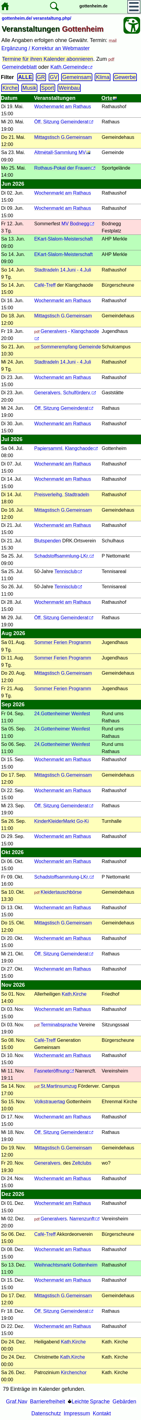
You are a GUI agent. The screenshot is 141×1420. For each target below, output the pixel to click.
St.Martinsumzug (59, 1086)
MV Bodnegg (75, 223)
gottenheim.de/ (17, 18)
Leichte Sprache (91, 1402)
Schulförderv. (77, 392)
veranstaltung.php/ (52, 18)
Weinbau (69, 88)
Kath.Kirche (74, 994)
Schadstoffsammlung (56, 555)
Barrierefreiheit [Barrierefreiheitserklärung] (47, 1402)
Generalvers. (48, 392)
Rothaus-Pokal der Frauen (62, 167)
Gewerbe (125, 77)
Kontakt (102, 1413)
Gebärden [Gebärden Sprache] (124, 1402)
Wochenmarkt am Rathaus (62, 106)
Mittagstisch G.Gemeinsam (63, 137)
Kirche (10, 88)
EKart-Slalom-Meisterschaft (63, 238)
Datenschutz (46, 1413)
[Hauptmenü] (134, 6)
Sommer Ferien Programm (62, 642)
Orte (107, 98)
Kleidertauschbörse (61, 892)
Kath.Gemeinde (69, 67)
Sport (47, 88)
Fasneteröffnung (51, 1070)
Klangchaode (79, 448)
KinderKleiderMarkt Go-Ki (61, 821)
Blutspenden (47, 540)
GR (41, 77)
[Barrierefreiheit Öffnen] (132, 25)
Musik (30, 88)
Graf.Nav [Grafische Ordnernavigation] (16, 1402)
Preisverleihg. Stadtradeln (61, 494)
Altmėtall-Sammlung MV (60, 152)
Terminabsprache (59, 1024)
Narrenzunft (82, 1218)
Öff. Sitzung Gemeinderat (61, 121)
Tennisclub (65, 571)
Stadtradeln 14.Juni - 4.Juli (62, 269)
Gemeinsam (76, 77)
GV (54, 77)
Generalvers (54, 331)
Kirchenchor (73, 1372)
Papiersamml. (49, 448)
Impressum (77, 1413)
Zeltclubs (81, 1163)
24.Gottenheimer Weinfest (62, 713)
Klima (102, 77)
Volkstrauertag (49, 1101)
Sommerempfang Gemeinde (71, 346)
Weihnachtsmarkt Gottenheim (65, 1264)
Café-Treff (45, 285)
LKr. (84, 555)
